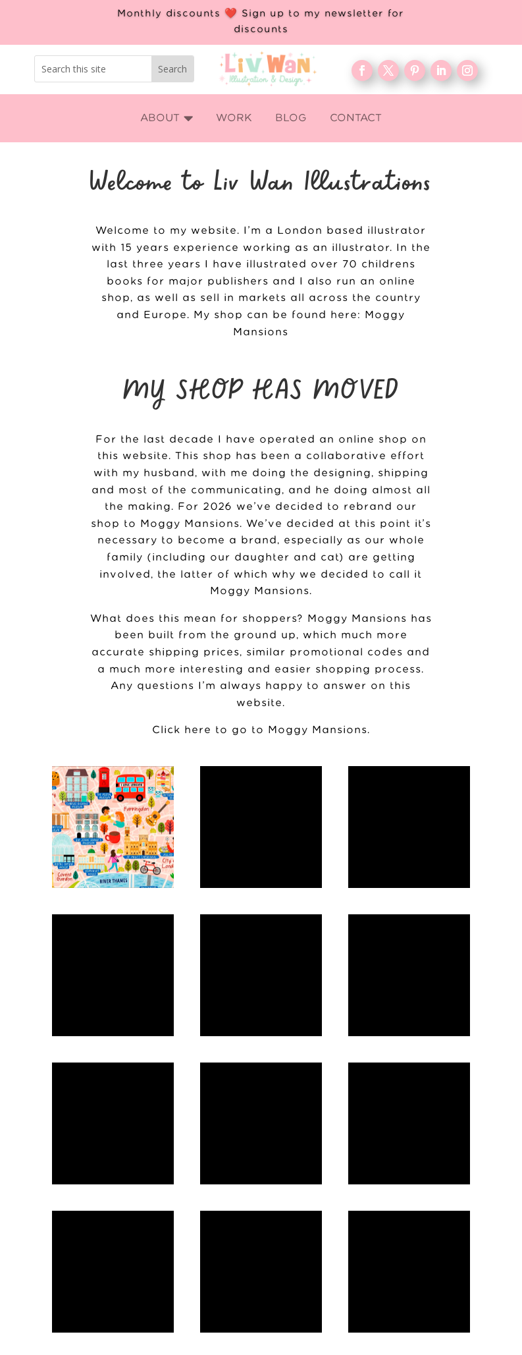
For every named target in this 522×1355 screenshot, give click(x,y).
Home (385, 1133)
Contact (385, 1239)
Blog (385, 1197)
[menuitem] (166, 118)
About (385, 1175)
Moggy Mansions (259, 591)
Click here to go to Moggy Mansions (259, 730)
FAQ (384, 1218)
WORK (384, 1154)
